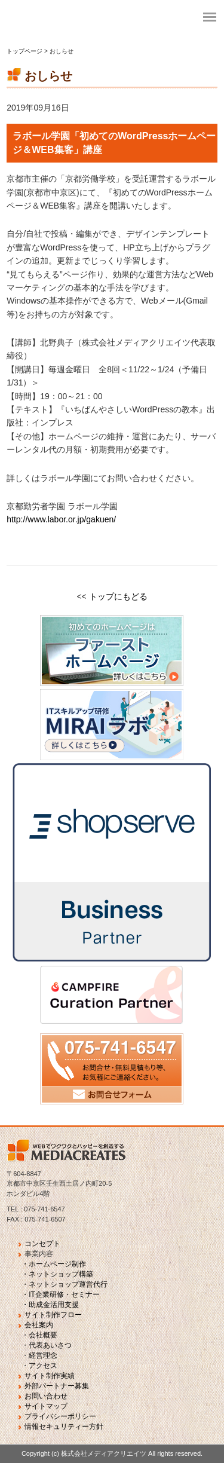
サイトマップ (45, 1406)
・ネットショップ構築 (57, 1274)
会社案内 (38, 1325)
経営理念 (43, 1355)
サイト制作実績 (49, 1376)
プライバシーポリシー (60, 1416)
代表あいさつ (50, 1345)
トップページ (25, 51)
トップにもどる (118, 596)
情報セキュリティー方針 (63, 1426)
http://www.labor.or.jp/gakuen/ (61, 519)
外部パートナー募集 (56, 1386)
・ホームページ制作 (54, 1264)
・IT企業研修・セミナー (61, 1294)
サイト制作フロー (53, 1315)
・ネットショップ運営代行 (65, 1284)
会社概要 (43, 1335)
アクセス (43, 1365)
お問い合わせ (45, 1396)
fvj (95, 18)
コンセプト (42, 1243)
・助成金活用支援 (50, 1304)
